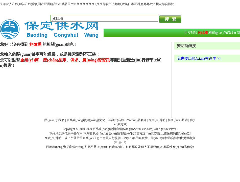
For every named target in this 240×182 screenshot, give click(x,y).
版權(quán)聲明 (177, 120)
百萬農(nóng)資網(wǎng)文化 (86, 120)
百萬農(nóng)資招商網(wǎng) (112, 129)
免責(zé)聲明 (157, 120)
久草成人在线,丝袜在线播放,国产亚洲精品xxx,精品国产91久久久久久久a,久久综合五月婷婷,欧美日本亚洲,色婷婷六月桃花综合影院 (87, 4)
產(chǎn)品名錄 (136, 120)
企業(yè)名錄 (115, 120)
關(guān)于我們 (54, 120)
